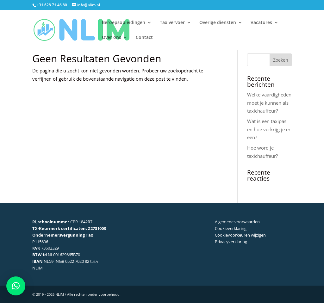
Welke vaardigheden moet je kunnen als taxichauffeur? (269, 102)
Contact (144, 37)
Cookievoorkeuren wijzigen (240, 235)
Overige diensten (217, 22)
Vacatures (261, 22)
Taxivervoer (172, 22)
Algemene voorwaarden (237, 222)
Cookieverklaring (230, 228)
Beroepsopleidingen (123, 22)
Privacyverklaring (231, 241)
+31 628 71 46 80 (52, 5)
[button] (15, 285)
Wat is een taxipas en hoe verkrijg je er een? (268, 129)
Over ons (111, 37)
